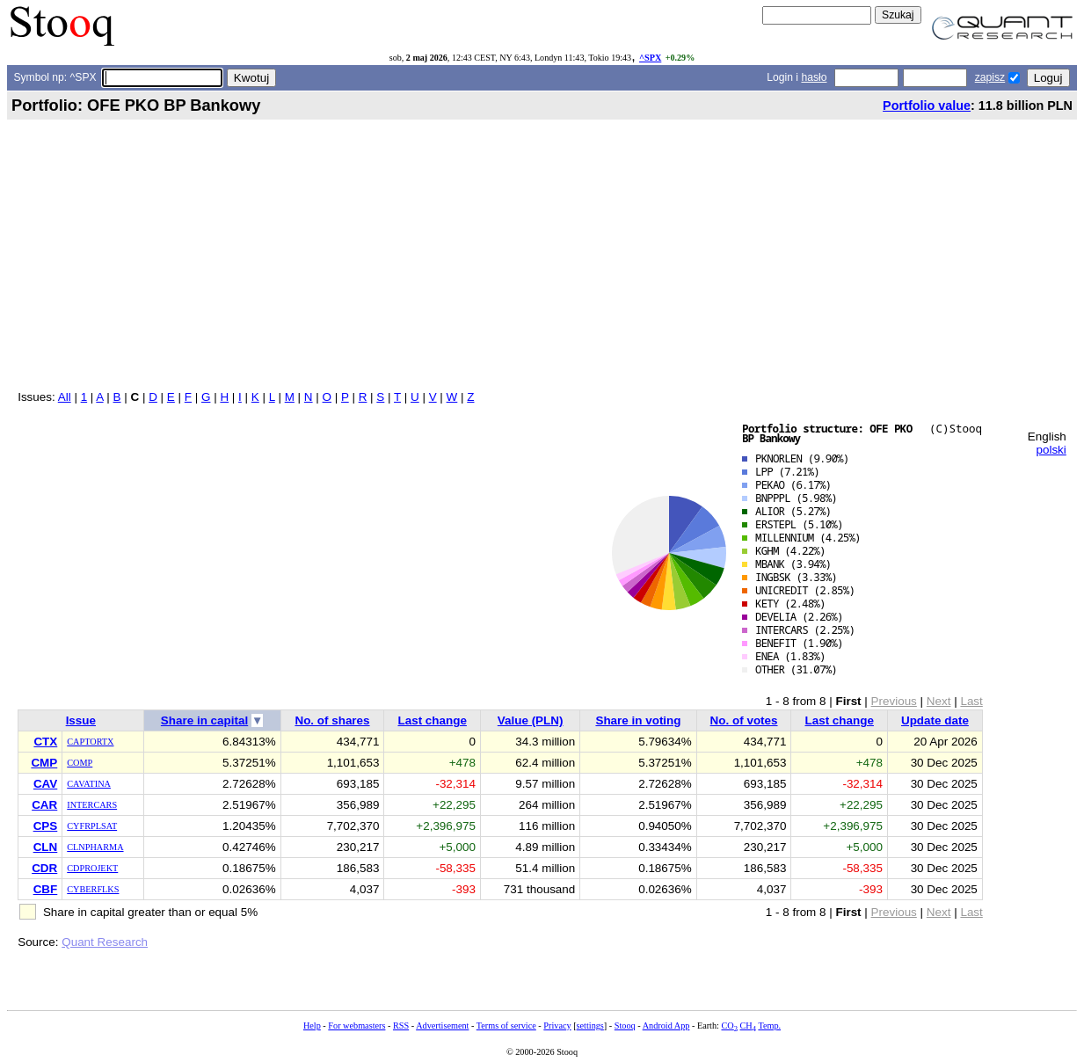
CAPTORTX (90, 741)
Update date (935, 720)
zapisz (990, 77)
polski (1051, 449)
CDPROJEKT (92, 868)
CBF (45, 889)
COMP (79, 762)
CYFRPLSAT (92, 826)
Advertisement (442, 1025)
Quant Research (105, 942)
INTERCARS (92, 805)
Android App (666, 1025)
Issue (81, 720)
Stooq (625, 1025)
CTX (45, 741)
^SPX (650, 57)
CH (748, 1025)
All (64, 397)
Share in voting (637, 720)
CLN (45, 847)
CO (729, 1025)
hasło (813, 77)
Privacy (557, 1025)
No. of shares (332, 720)
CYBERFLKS (93, 889)
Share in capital (204, 720)
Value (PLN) (531, 720)
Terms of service (506, 1025)
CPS (45, 826)
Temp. (769, 1025)
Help (312, 1025)
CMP (44, 762)
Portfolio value (927, 105)
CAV (45, 783)
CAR (44, 804)
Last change (431, 720)
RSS (401, 1025)
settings (590, 1025)
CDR (44, 868)
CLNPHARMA (95, 847)
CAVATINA (89, 784)
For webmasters (356, 1025)
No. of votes (744, 720)
